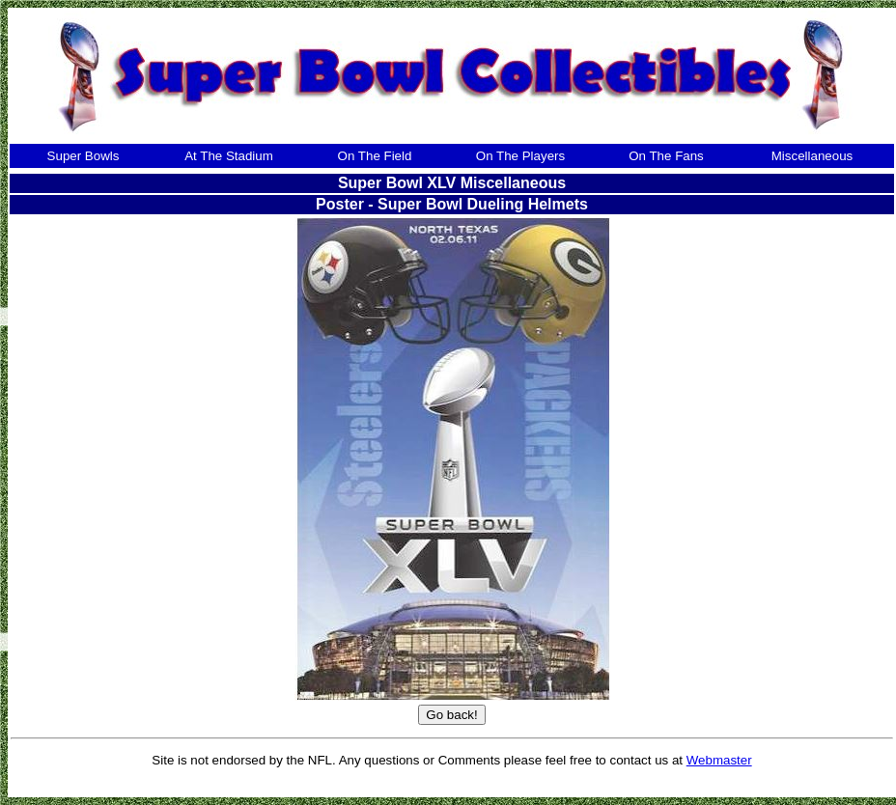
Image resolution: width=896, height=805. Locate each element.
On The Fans (666, 156)
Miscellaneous (812, 156)
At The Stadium (228, 156)
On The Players (520, 156)
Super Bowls (83, 156)
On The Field (375, 156)
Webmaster (719, 760)
